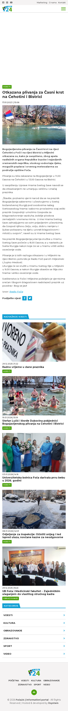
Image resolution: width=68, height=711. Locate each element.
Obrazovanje (34, 630)
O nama (53, 2)
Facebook (3, 2)
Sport (34, 645)
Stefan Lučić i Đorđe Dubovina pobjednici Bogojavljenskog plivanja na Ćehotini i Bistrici (33, 422)
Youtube (11, 2)
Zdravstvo (34, 638)
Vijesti (34, 615)
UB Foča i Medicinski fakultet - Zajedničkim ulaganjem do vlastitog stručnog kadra (31, 593)
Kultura (34, 622)
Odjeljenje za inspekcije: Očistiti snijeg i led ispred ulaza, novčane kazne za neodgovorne (32, 536)
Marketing (42, 2)
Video (46, 684)
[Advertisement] (34, 36)
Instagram (7, 2)
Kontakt (62, 2)
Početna (14, 680)
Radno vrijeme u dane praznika (23, 367)
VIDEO (34, 653)
